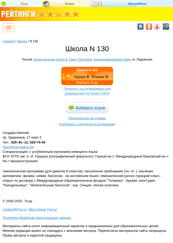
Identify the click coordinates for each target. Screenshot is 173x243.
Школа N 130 (87, 70)
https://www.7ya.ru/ (42, 209)
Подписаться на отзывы (87, 118)
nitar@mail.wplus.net (18, 147)
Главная (9, 41)
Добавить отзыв (90, 108)
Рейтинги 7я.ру (87, 82)
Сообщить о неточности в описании (87, 124)
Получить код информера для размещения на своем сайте (87, 91)
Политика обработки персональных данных (37, 218)
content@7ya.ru (15, 209)
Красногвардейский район (113, 59)
